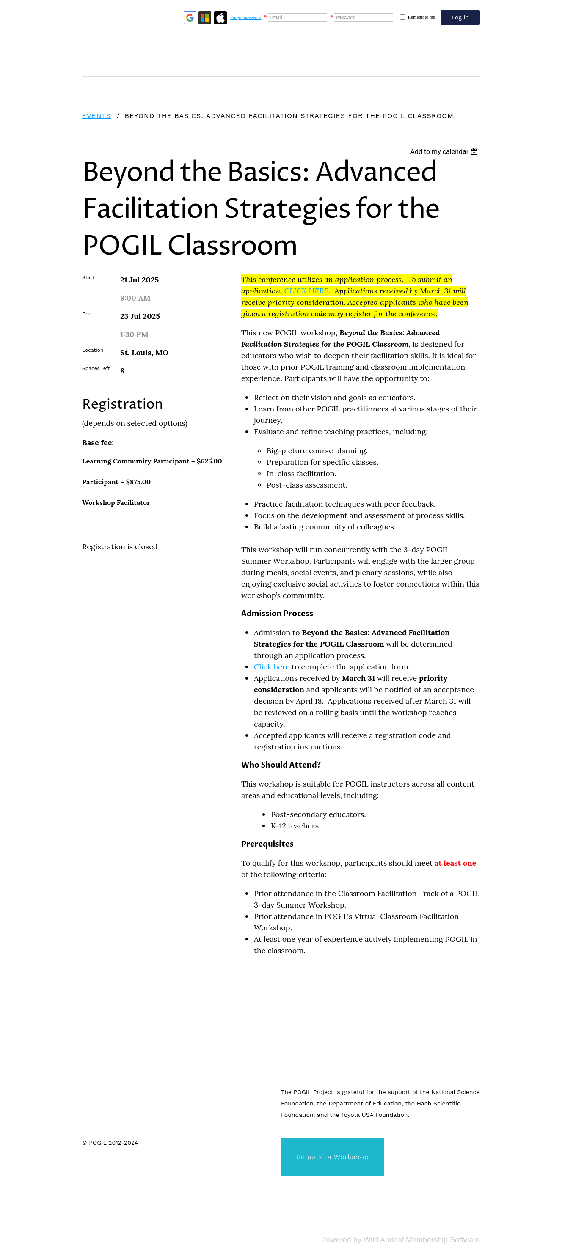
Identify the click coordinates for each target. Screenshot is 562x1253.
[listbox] (445, 151)
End (87, 314)
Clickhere (271, 667)
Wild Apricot (384, 1240)
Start (88, 277)
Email (276, 17)
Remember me (421, 16)
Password (345, 17)
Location (92, 350)
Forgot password (245, 17)
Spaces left (96, 368)
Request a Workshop (332, 1157)
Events (96, 116)
